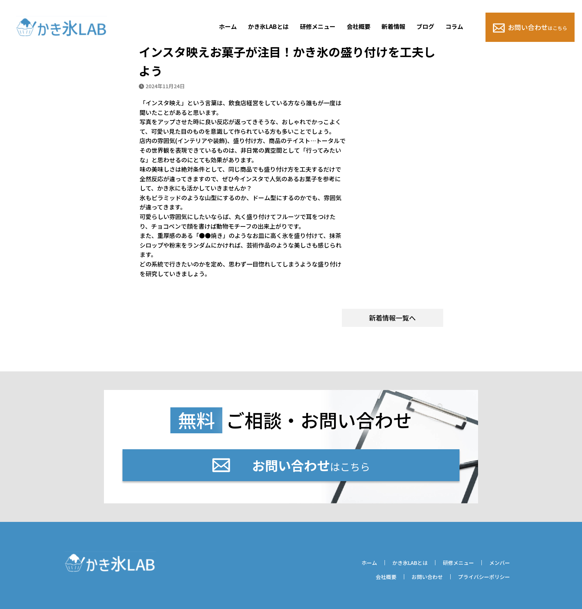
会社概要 (358, 26)
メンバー (499, 562)
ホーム (228, 26)
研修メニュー (318, 26)
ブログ (425, 26)
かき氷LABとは (268, 26)
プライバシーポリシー (484, 576)
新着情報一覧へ (392, 317)
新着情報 (393, 26)
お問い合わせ (530, 27)
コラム (454, 26)
